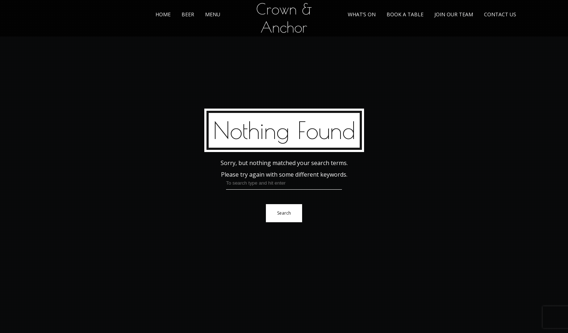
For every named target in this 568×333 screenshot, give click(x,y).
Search (284, 213)
